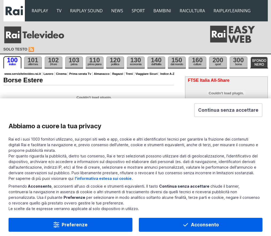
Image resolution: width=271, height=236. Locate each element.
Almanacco (101, 73)
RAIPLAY (40, 11)
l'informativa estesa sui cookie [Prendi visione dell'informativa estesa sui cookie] (103, 178)
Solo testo (15, 49)
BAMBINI (162, 11)
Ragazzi (117, 73)
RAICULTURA (192, 11)
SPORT (138, 11)
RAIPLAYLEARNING (232, 11)
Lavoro (48, 73)
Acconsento (205, 224)
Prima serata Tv (80, 73)
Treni (129, 73)
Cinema (61, 73)
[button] (228, 110)
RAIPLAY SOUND (86, 11)
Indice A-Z (167, 73)
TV (59, 11)
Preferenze (75, 224)
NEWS (117, 11)
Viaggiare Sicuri (146, 73)
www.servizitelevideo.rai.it (23, 73)
